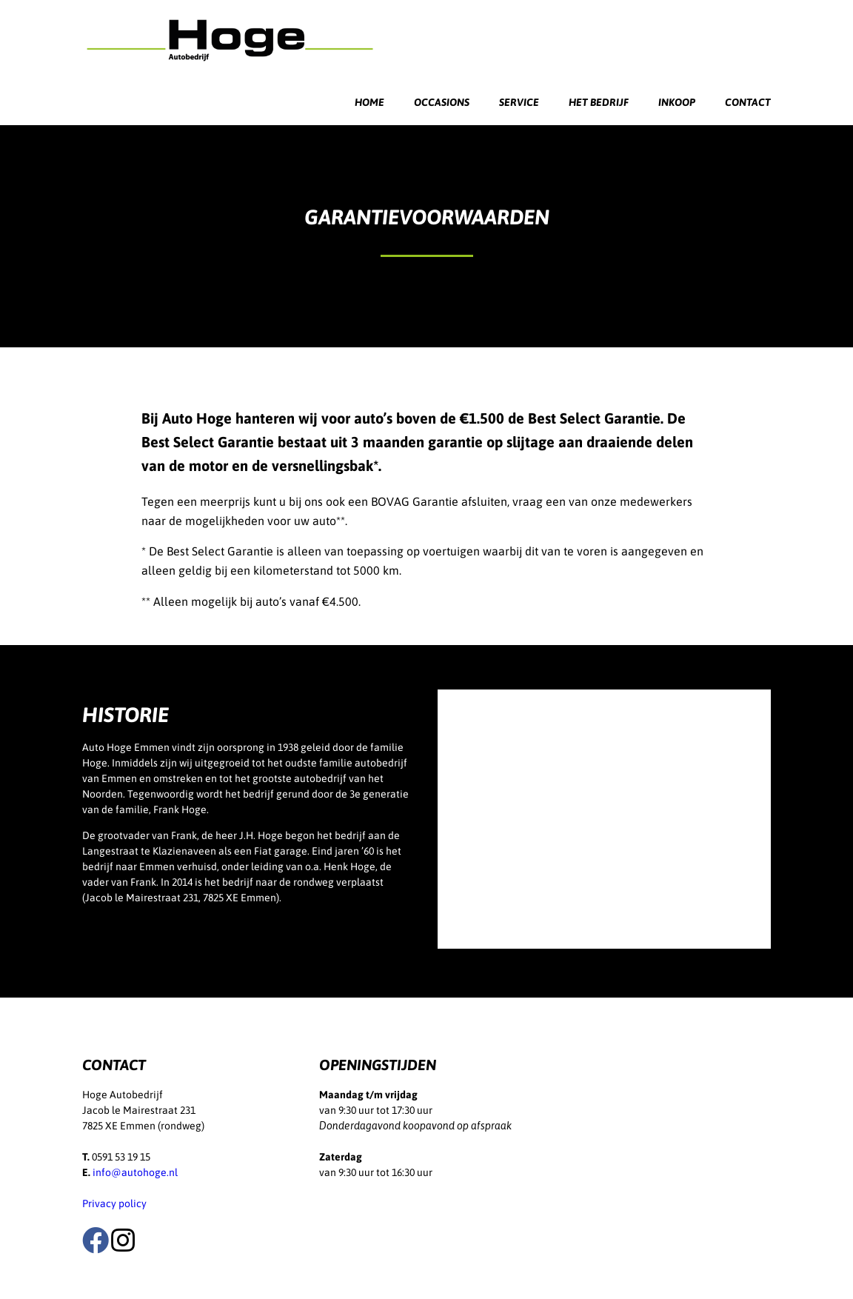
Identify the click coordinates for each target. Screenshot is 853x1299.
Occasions (441, 102)
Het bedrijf (599, 102)
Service (519, 102)
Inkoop (676, 102)
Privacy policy (114, 1203)
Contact (748, 102)
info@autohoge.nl (135, 1172)
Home (369, 102)
